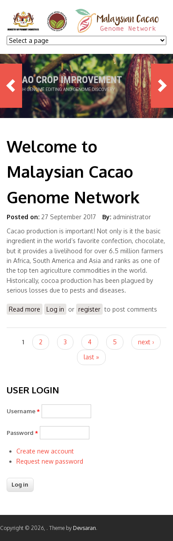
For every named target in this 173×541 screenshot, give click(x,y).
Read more (25, 310)
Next (162, 86)
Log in (55, 309)
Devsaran (84, 528)
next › (146, 342)
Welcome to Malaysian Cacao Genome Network (73, 171)
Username (23, 411)
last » (91, 357)
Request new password (49, 461)
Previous (11, 86)
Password (22, 432)
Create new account (45, 451)
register (89, 309)
